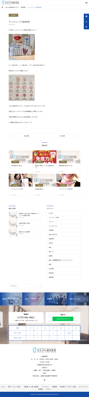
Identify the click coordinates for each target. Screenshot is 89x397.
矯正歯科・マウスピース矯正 (68, 386)
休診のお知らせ (53, 234)
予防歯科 (51, 230)
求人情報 (51, 268)
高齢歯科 (51, 277)
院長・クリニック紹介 (14, 386)
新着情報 (13, 15)
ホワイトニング (83, 386)
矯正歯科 (51, 273)
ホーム (3, 386)
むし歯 (50, 213)
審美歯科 (54, 386)
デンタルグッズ (53, 226)
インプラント (45, 386)
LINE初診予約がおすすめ (63, 319)
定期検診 (40, 389)
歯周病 (50, 256)
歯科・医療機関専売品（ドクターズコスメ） (61, 260)
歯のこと (51, 251)
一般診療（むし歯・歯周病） (31, 386)
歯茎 (50, 264)
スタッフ (51, 221)
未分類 (50, 243)
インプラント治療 (54, 217)
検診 (50, 247)
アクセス (48, 389)
